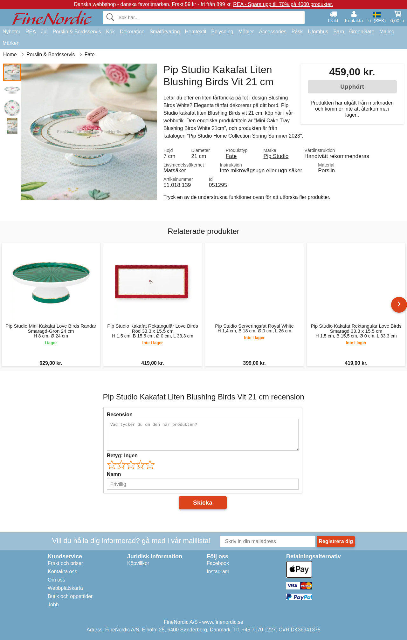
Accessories (272, 31)
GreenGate (361, 31)
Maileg (386, 31)
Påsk (297, 31)
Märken (11, 43)
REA (30, 31)
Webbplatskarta (65, 588)
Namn (114, 474)
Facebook (218, 563)
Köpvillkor (138, 563)
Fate (231, 156)
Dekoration (132, 31)
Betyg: (122, 455)
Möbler (246, 31)
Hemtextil (195, 31)
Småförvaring (164, 31)
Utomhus (318, 31)
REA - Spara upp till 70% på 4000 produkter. (283, 4)
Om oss (56, 579)
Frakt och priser (65, 563)
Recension (120, 414)
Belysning (222, 31)
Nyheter (11, 31)
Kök (110, 31)
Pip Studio (276, 156)
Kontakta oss (62, 571)
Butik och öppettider (70, 596)
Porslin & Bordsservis (76, 31)
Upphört (352, 86)
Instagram (218, 571)
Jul (44, 31)
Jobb (53, 604)
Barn (338, 31)
